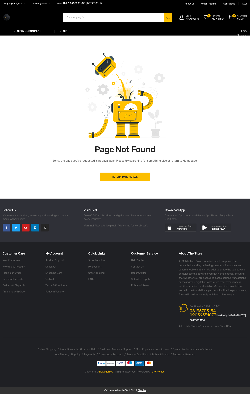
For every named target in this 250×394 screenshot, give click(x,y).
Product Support (54, 260)
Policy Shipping (160, 354)
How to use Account (14, 266)
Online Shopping (47, 349)
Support (127, 349)
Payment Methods (13, 279)
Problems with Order (14, 291)
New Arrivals (162, 349)
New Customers (11, 260)
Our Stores (61, 354)
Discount (118, 354)
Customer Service (110, 349)
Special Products (182, 349)
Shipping (76, 354)
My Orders (82, 349)
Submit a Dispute (141, 279)
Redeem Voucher (55, 291)
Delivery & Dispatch (14, 285)
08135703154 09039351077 (203, 312)
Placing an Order (12, 273)
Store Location (96, 260)
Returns (177, 354)
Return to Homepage (125, 177)
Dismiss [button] (142, 390)
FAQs (91, 279)
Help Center (137, 260)
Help (93, 349)
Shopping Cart (53, 273)
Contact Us (137, 266)
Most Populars (144, 349)
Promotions (66, 349)
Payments (89, 354)
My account (94, 266)
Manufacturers (203, 349)
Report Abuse (138, 273)
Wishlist (49, 279)
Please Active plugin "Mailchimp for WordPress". (121, 225)
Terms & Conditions (56, 285)
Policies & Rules (140, 285)
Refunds (190, 354)
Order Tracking (96, 273)
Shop (63, 31)
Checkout (50, 266)
